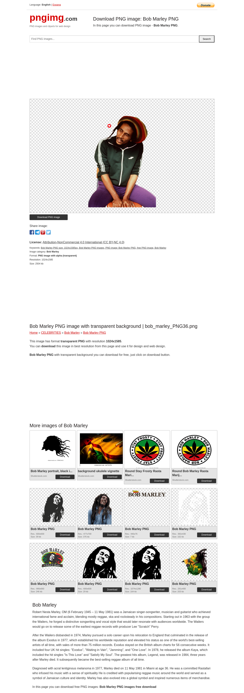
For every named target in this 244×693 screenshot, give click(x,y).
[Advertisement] (122, 72)
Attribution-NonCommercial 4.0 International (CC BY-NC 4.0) (83, 242)
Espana (57, 4)
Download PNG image (48, 217)
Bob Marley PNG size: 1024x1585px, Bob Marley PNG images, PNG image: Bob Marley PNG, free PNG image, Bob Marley (103, 248)
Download (65, 477)
